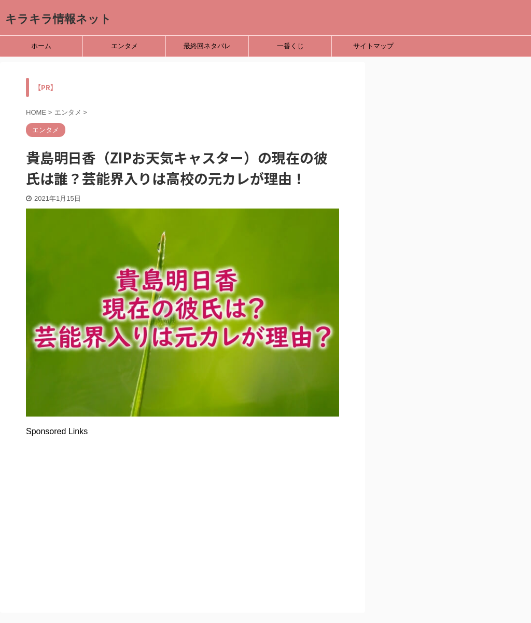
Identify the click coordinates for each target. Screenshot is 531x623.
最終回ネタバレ (207, 46)
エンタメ (124, 46)
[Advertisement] (182, 509)
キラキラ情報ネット (58, 18)
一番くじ (290, 46)
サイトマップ (373, 46)
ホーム (41, 46)
